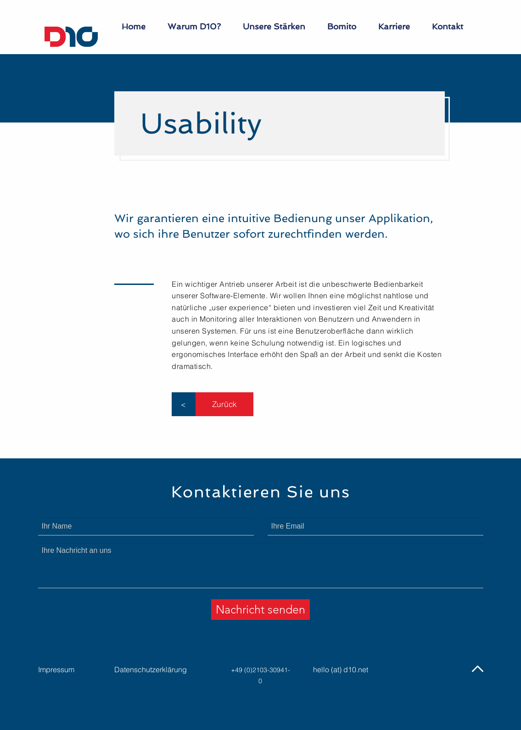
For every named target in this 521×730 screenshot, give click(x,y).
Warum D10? (194, 26)
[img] (477, 668)
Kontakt (447, 26)
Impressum (56, 669)
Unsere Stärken (274, 26)
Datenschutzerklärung (150, 669)
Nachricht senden (260, 609)
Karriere (394, 26)
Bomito (341, 26)
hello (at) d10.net (340, 669)
